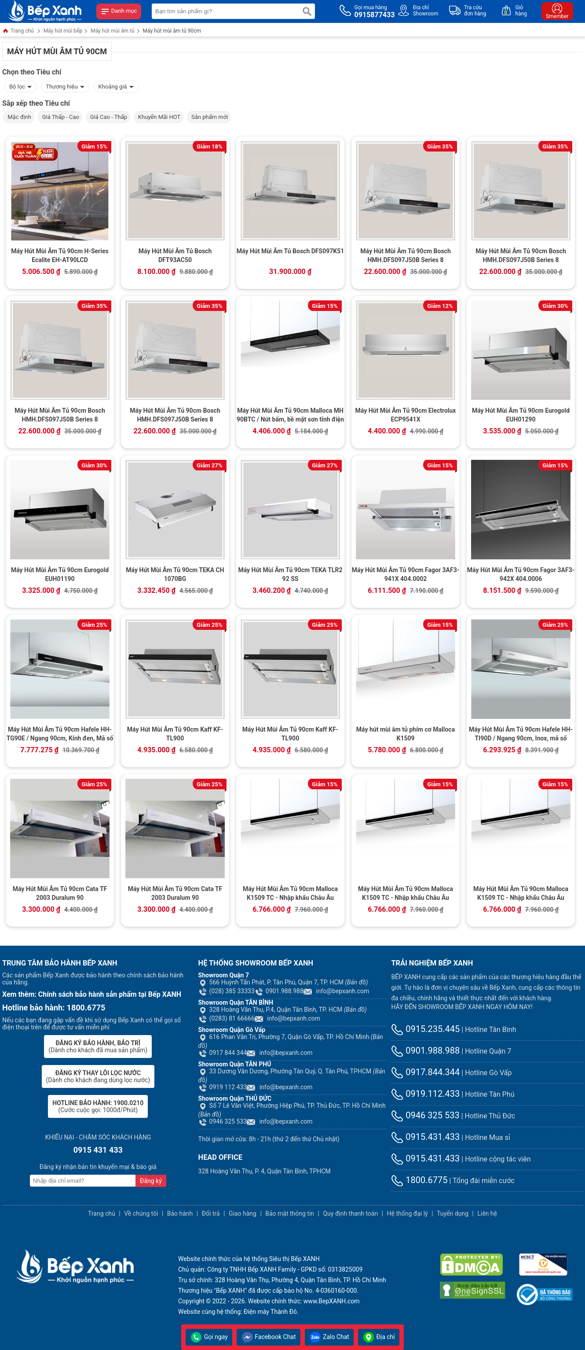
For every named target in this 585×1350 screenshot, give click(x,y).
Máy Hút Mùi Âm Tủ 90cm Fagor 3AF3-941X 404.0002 (405, 574)
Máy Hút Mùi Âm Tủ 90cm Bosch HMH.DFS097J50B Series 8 (405, 255)
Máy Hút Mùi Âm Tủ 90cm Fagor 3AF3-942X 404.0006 (520, 574)
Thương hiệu (65, 85)
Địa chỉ (378, 1336)
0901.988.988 (279, 991)
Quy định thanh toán (350, 1213)
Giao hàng (242, 1213)
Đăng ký (151, 1180)
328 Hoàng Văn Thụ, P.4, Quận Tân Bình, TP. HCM (282, 1009)
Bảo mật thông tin (289, 1213)
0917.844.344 (425, 1072)
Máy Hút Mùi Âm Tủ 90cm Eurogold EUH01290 (521, 415)
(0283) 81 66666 (226, 1018)
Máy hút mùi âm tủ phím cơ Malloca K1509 (405, 734)
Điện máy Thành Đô (270, 1311)
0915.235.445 (425, 1029)
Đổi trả (211, 1213)
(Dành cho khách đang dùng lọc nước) (98, 1076)
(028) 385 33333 (226, 991)
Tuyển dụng (452, 1213)
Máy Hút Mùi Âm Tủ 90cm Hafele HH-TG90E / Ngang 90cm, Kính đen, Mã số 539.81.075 (60, 734)
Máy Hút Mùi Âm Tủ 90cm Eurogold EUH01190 (60, 574)
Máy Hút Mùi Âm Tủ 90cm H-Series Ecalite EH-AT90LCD (59, 255)
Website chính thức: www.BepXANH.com (304, 1301)
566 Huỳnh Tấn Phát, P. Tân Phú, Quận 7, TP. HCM (283, 982)
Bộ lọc (20, 85)
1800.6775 (419, 1180)
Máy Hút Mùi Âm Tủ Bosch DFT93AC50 (175, 255)
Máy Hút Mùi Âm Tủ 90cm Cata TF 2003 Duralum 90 (60, 893)
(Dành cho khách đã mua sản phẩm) (97, 1046)
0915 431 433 (98, 1149)
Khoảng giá (116, 85)
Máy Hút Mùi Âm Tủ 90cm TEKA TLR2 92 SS (290, 574)
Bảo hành (180, 1213)
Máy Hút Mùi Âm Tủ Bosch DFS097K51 (290, 251)
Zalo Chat (329, 1336)
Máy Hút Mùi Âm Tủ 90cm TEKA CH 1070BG (175, 574)
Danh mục (119, 11)
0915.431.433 (425, 1137)
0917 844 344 (222, 1052)
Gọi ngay (209, 1336)
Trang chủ (18, 31)
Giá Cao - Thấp (108, 117)
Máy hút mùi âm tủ (112, 31)
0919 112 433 (222, 1087)
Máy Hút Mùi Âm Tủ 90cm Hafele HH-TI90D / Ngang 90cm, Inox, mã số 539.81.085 (521, 734)
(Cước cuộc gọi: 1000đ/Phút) (97, 1106)
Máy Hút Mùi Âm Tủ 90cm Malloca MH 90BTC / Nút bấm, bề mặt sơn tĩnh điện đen (290, 416)
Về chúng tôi (141, 1213)
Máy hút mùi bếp (63, 31)
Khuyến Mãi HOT (159, 117)
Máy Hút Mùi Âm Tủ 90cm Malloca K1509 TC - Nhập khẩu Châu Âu (290, 893)
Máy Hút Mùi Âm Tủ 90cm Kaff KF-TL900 (175, 734)
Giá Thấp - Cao (59, 117)
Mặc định (18, 117)
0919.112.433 (425, 1093)
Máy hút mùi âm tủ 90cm (172, 31)
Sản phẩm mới (209, 117)
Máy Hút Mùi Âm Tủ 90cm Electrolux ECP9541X (405, 415)
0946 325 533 (222, 1121)
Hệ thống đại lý (407, 1213)
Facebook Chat (268, 1336)
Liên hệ (487, 1213)
